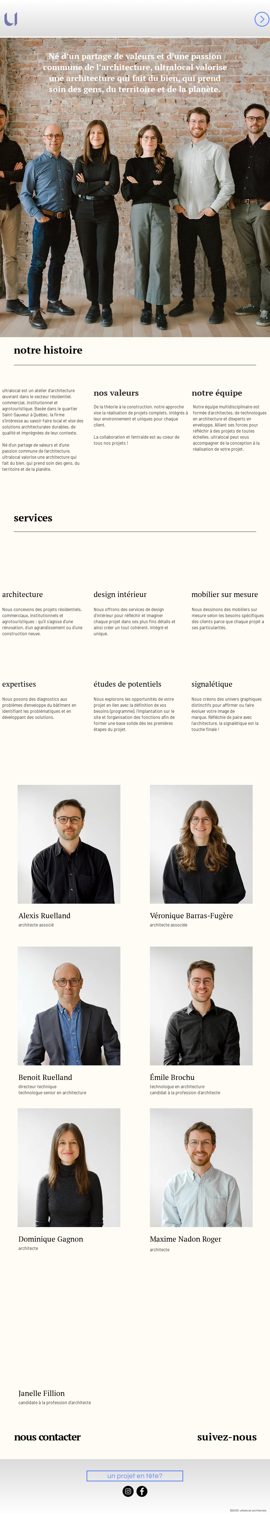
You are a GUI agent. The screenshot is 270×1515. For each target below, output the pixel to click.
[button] (262, 19)
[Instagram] (128, 1491)
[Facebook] (141, 1491)
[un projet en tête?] (135, 1475)
